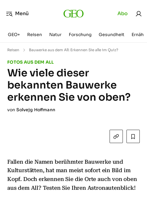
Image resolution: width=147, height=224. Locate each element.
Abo (122, 13)
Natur (55, 34)
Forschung (80, 34)
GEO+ (14, 34)
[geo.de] (73, 13)
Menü (17, 13)
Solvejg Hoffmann (35, 109)
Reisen (34, 34)
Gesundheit (111, 34)
